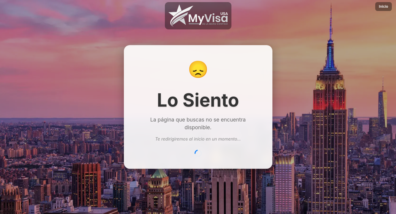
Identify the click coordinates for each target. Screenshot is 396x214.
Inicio (383, 6)
